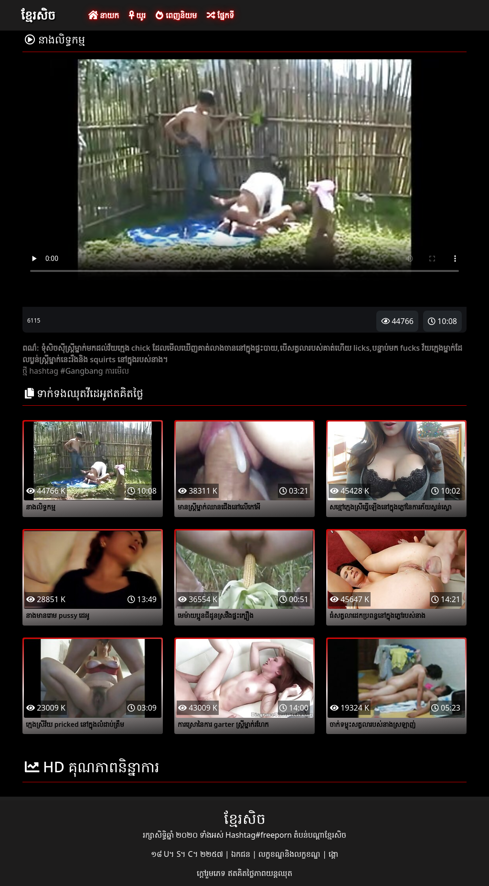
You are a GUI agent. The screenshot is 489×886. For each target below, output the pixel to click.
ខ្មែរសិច (38, 15)
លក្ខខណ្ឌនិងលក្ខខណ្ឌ (290, 854)
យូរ (137, 15)
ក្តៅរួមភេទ (212, 873)
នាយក (103, 15)
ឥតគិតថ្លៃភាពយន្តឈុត (260, 873)
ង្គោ (333, 854)
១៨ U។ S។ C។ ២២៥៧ (188, 854)
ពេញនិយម (176, 15)
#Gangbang (81, 371)
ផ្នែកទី (220, 15)
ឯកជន (241, 854)
